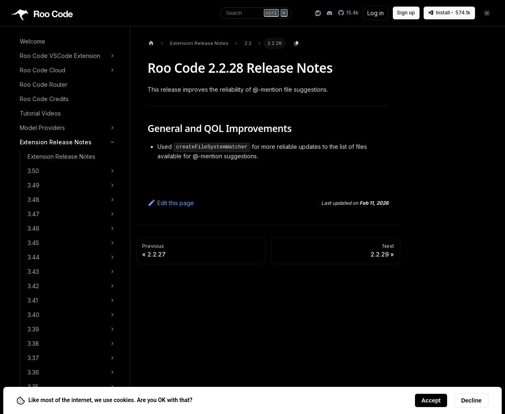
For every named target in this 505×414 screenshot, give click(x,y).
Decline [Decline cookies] (471, 400)
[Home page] (151, 43)
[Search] (256, 13)
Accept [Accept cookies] (431, 400)
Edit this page (171, 202)
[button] (68, 55)
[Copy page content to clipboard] (296, 43)
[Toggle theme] (487, 13)
